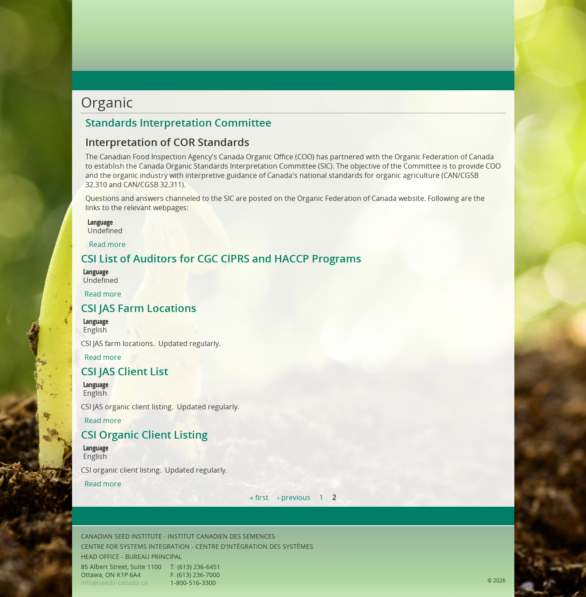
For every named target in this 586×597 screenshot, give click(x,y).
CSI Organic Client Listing (144, 435)
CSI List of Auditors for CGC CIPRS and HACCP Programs (221, 259)
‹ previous (293, 497)
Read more (107, 244)
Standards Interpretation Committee (178, 123)
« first (259, 497)
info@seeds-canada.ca (114, 583)
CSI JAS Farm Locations (138, 308)
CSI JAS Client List (124, 372)
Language (100, 222)
